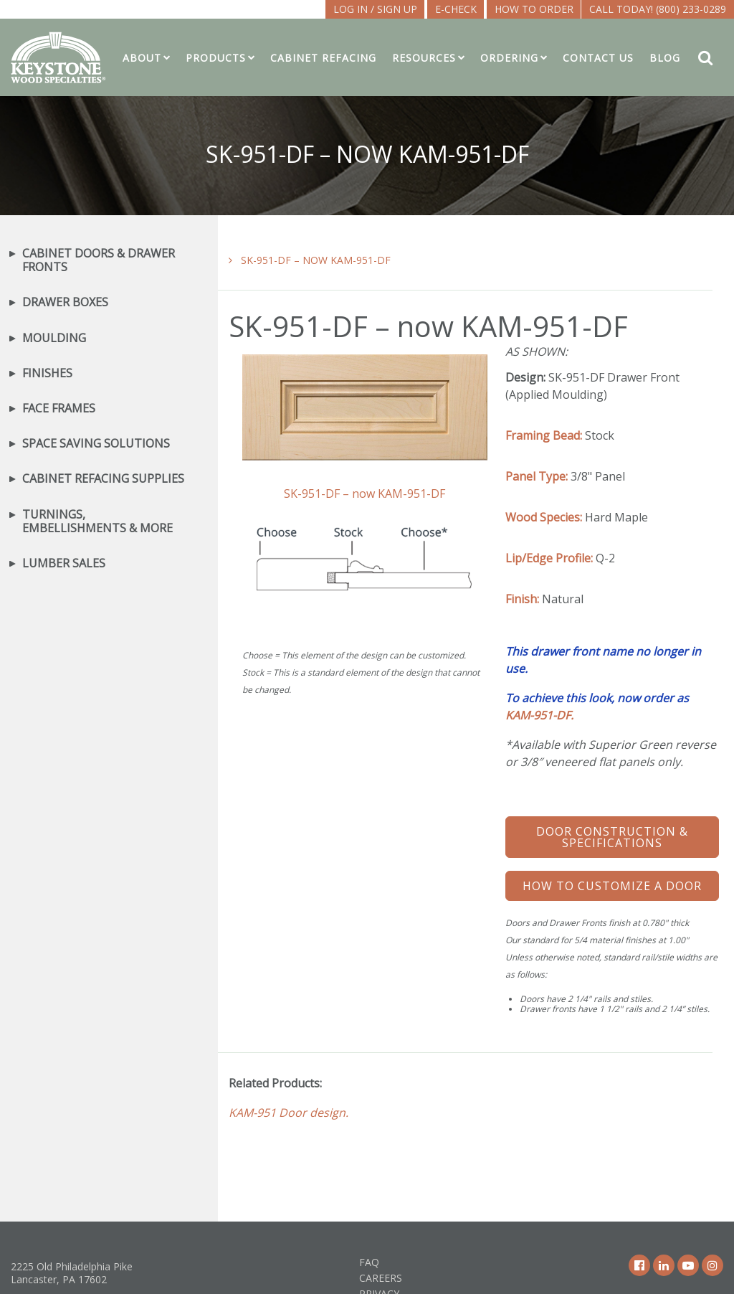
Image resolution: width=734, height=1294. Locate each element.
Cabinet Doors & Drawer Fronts (98, 260)
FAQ (369, 1262)
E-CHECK (456, 9)
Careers (380, 1278)
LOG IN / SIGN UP (375, 9)
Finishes (47, 373)
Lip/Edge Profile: (549, 558)
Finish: (522, 599)
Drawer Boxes (65, 302)
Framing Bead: (543, 435)
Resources (424, 58)
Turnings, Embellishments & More (97, 521)
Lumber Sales (63, 563)
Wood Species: (543, 517)
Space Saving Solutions (96, 443)
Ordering (509, 58)
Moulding (54, 338)
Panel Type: (536, 476)
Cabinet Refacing (323, 58)
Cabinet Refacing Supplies (103, 479)
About (142, 58)
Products (216, 58)
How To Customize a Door (612, 886)
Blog (664, 58)
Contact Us (598, 58)
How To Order (534, 9)
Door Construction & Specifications (612, 837)
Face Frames (58, 408)
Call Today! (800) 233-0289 (657, 9)
